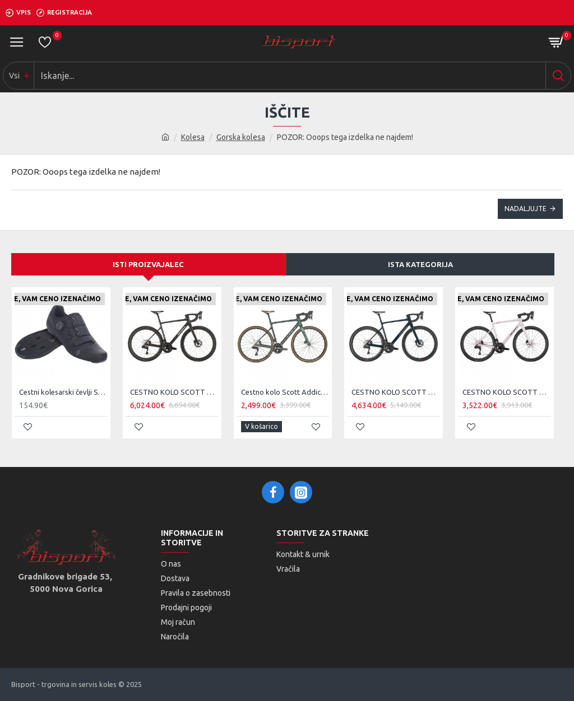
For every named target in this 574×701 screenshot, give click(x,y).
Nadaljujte (525, 208)
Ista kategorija (420, 264)
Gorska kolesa (240, 137)
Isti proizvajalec (148, 264)
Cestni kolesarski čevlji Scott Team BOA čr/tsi (63, 392)
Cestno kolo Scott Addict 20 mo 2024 (285, 392)
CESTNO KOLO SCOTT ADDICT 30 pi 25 (506, 392)
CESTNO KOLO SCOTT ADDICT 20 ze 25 (395, 392)
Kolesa (193, 137)
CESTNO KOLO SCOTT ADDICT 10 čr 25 (174, 392)
